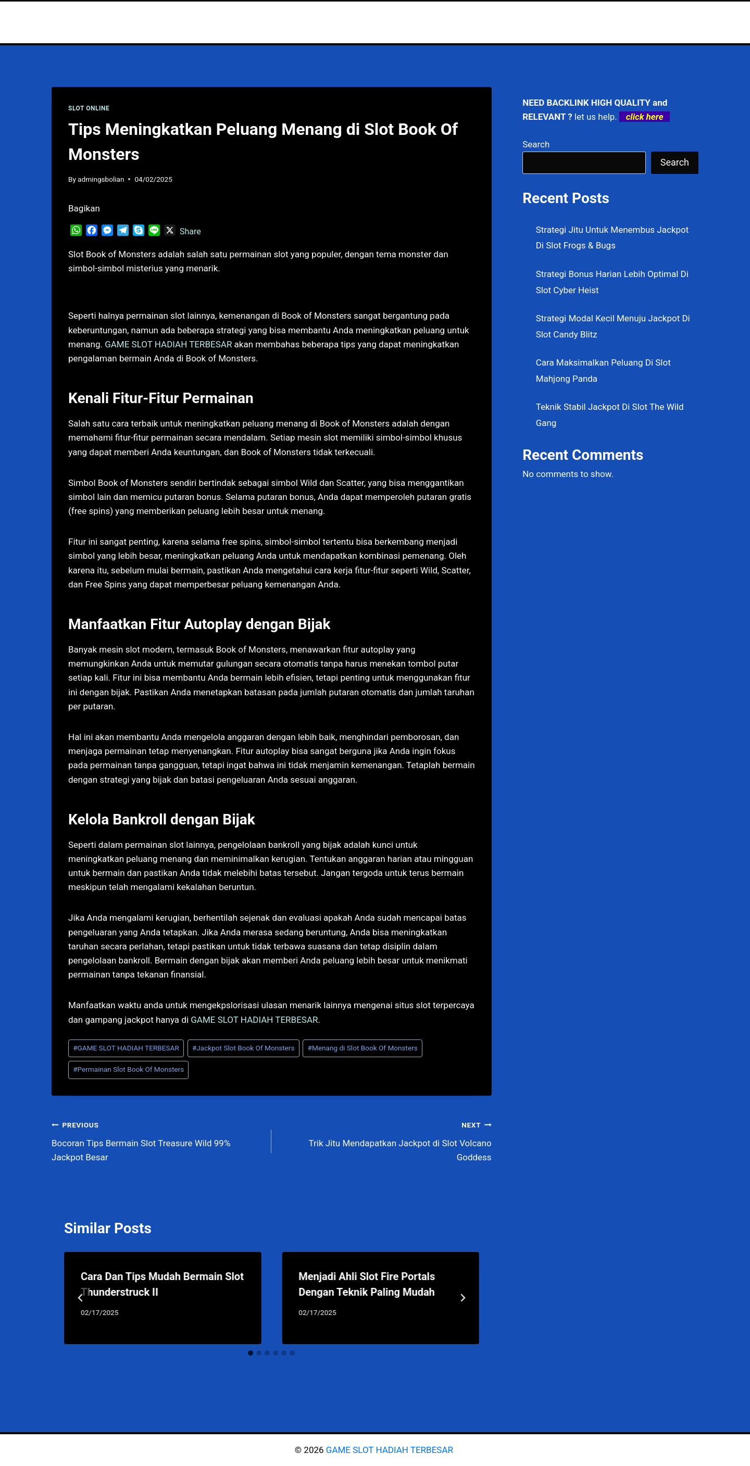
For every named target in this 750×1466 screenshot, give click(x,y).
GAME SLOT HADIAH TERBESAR (126, 1048)
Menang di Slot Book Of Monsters (363, 1048)
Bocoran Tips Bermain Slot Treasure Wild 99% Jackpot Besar (157, 1140)
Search (535, 144)
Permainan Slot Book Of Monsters (128, 1069)
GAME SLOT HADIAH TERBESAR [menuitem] (168, 344)
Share (190, 231)
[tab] (250, 1353)
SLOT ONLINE (88, 108)
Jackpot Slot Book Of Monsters (243, 1048)
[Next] (462, 1297)
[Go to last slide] (80, 1297)
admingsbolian (101, 179)
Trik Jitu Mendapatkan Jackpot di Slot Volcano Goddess (385, 1140)
